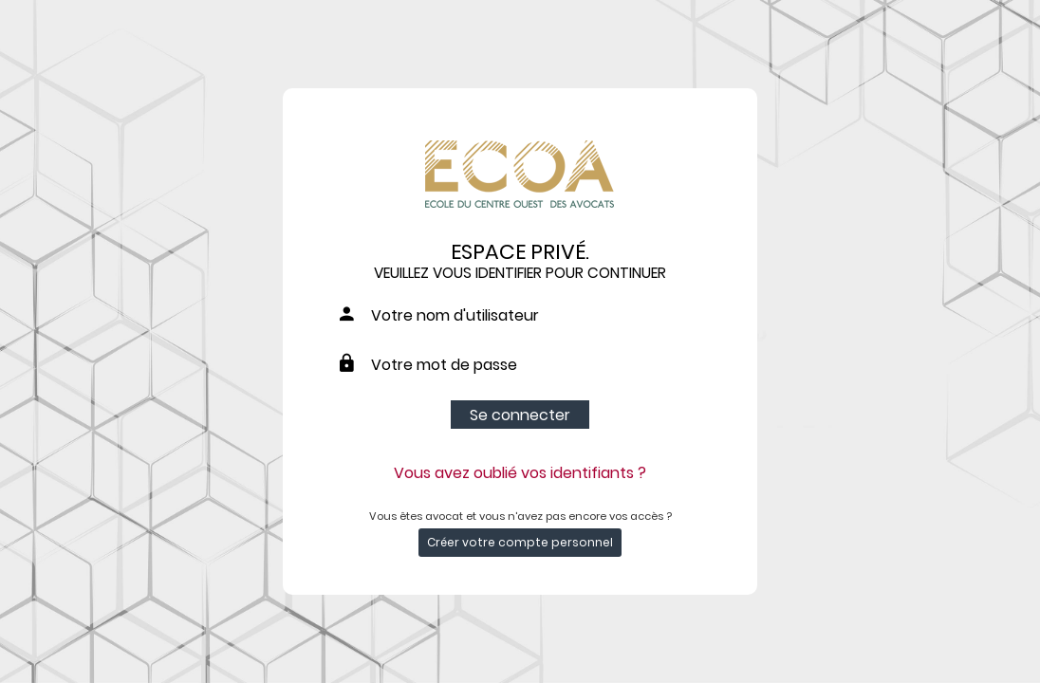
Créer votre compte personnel (520, 542)
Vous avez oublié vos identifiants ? (520, 473)
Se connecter (520, 415)
